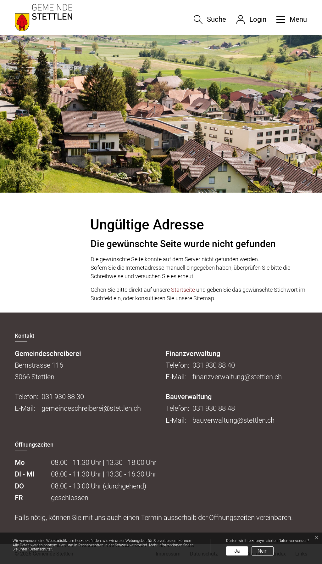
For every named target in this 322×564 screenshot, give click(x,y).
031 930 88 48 (213, 408)
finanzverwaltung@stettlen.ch (237, 377)
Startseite (183, 289)
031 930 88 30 (63, 397)
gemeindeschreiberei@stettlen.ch (91, 408)
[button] (289, 19)
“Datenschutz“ (40, 549)
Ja (237, 551)
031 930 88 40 (213, 365)
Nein (263, 551)
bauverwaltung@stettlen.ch (233, 420)
